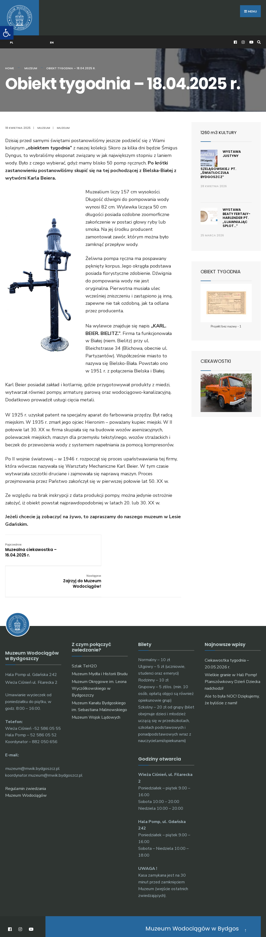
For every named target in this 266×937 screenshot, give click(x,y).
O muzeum (132, 918)
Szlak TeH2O (84, 630)
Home (9, 64)
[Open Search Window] (258, 37)
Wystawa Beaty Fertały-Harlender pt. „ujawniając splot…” (236, 213)
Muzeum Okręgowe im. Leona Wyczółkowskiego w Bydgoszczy (99, 652)
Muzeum (30, 64)
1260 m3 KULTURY (220, 128)
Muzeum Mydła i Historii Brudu (100, 638)
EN (52, 38)
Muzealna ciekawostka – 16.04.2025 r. (31, 545)
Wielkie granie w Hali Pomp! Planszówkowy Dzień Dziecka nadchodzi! (232, 645)
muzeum (63, 124)
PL (12, 38)
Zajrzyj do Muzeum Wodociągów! (162, 545)
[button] (7, 33)
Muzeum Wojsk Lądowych (96, 681)
